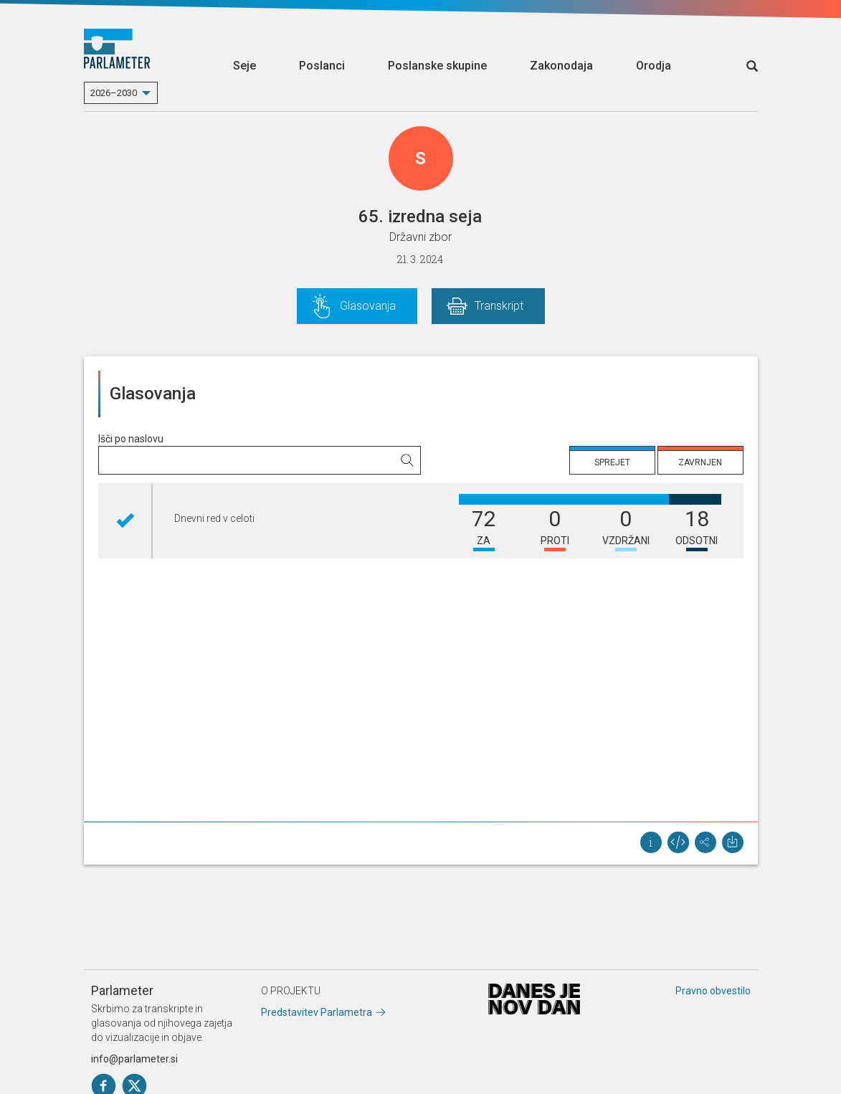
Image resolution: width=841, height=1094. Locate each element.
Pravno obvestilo (713, 991)
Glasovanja (368, 306)
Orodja (653, 65)
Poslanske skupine (437, 65)
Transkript (499, 306)
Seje (244, 65)
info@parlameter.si (134, 1059)
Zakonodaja (561, 65)
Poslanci (322, 65)
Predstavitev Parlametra (316, 1012)
